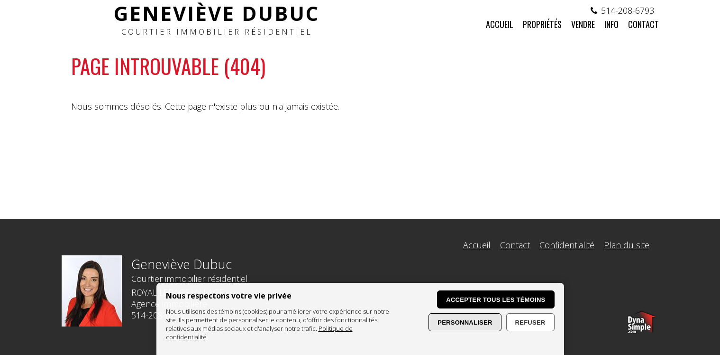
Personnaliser (464, 322)
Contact (515, 245)
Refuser (530, 322)
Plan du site (626, 245)
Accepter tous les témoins (495, 299)
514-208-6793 (627, 10)
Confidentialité (566, 245)
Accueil (477, 245)
